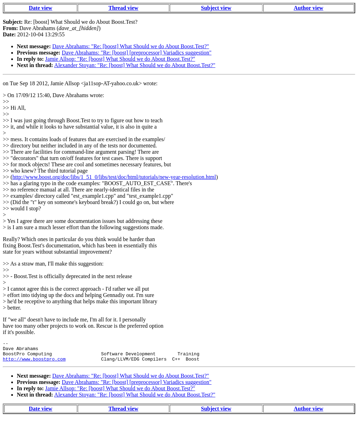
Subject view (216, 8)
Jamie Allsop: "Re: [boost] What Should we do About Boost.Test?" (120, 59)
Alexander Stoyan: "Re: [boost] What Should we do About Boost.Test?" (134, 65)
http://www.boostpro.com (34, 363)
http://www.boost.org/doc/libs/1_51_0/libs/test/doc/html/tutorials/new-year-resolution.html (114, 177)
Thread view (123, 8)
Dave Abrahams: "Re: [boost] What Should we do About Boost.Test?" (130, 46)
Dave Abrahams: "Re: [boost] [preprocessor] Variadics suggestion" (137, 53)
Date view (40, 8)
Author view (308, 8)
